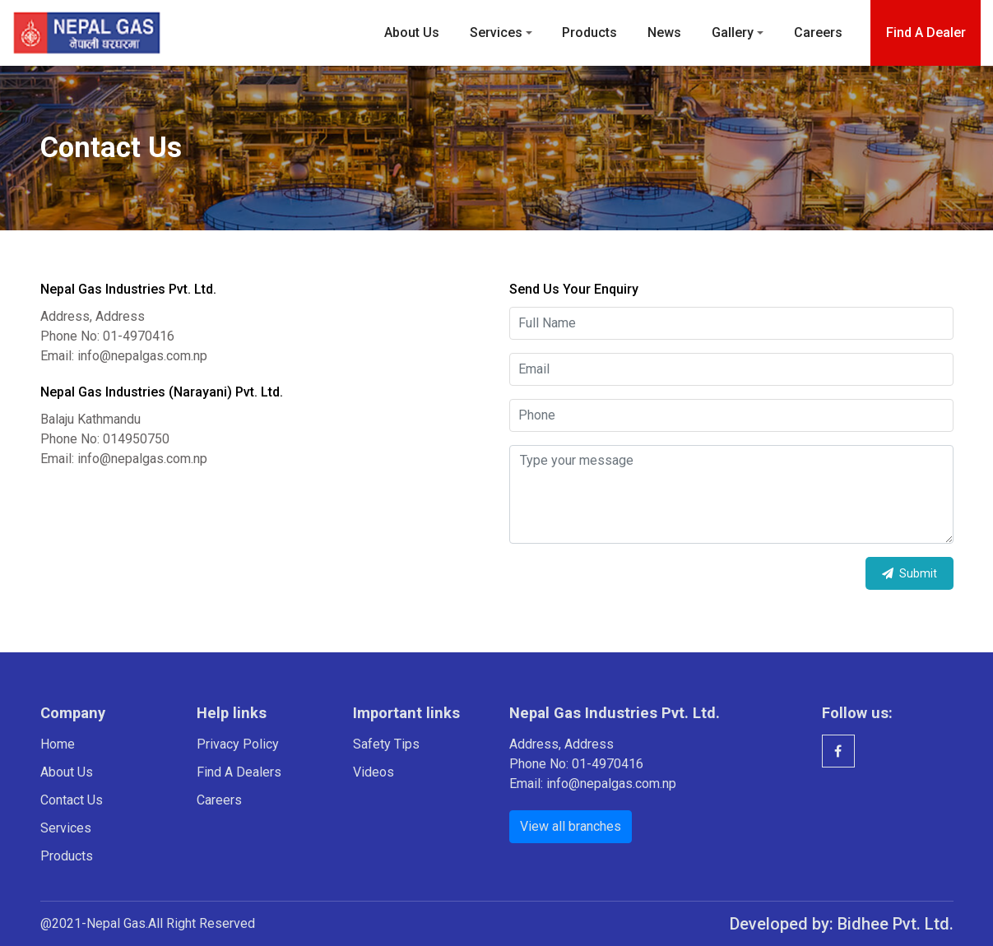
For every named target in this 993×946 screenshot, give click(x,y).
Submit (909, 573)
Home (57, 744)
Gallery (733, 32)
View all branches (570, 826)
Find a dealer (926, 32)
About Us (411, 32)
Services (496, 32)
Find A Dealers (239, 772)
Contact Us (71, 800)
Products (589, 32)
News (664, 32)
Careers (818, 32)
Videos (373, 772)
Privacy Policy (238, 744)
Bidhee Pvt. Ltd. (896, 924)
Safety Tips (386, 744)
